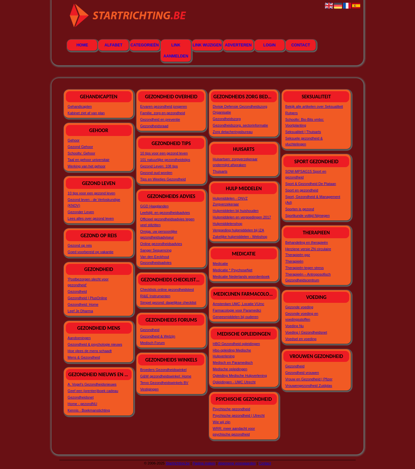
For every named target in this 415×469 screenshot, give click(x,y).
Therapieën (294, 261)
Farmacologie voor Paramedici (237, 310)
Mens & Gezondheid (84, 357)
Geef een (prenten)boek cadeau (93, 391)
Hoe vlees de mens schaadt (90, 351)
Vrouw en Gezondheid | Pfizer (309, 379)
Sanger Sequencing (156, 250)
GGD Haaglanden (154, 206)
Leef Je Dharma (80, 311)
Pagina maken (204, 463)
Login (269, 45)
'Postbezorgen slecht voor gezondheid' (88, 282)
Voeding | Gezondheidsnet (306, 332)
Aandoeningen (79, 338)
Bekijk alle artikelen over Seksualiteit (314, 106)
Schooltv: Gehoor (81, 153)
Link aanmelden (175, 50)
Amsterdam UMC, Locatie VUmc (238, 304)
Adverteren (238, 45)
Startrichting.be (178, 463)
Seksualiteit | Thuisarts (303, 132)
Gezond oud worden (156, 173)
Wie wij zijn (221, 422)
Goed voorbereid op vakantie (90, 252)
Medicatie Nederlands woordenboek (241, 276)
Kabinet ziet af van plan (86, 113)
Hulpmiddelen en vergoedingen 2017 (242, 217)
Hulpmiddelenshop (227, 224)
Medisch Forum (152, 343)
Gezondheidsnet (81, 397)
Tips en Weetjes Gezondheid (163, 179)
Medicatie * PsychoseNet (232, 270)
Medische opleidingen (230, 369)
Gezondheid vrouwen (302, 373)
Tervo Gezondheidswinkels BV (164, 383)
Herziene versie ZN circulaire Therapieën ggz (308, 252)
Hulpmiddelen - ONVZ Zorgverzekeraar (230, 201)
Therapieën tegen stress (304, 268)
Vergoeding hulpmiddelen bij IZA (238, 230)
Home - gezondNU (82, 404)
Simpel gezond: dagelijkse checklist (168, 302)
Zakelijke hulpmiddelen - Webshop (240, 237)
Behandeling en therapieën (306, 242)
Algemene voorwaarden (237, 463)
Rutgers (291, 113)
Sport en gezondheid (301, 190)
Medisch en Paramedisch (233, 362)
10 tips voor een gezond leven (91, 193)
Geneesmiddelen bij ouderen (235, 317)
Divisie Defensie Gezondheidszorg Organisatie (240, 109)
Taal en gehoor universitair (89, 160)
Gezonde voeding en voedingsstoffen (301, 316)
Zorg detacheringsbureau (233, 132)
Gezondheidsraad (154, 126)
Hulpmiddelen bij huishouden (235, 211)
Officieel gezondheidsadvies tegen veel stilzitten (167, 222)
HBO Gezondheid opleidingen (236, 344)
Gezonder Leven (81, 212)
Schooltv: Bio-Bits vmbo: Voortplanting (304, 122)
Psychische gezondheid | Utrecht (239, 415)
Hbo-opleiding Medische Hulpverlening (232, 353)
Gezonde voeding (299, 307)
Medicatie (220, 263)
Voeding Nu (294, 326)
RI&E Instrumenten (155, 296)
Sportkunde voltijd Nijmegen (307, 215)
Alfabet (113, 45)
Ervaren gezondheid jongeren (163, 106)
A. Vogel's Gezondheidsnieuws (92, 384)
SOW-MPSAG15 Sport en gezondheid (305, 174)
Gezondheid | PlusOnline (87, 298)
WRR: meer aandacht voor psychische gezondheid (234, 431)
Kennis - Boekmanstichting (89, 410)
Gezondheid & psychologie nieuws (95, 344)
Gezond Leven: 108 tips (159, 166)
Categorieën (145, 45)
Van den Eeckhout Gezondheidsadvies (156, 260)
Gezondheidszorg (227, 119)
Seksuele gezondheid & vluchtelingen (304, 141)
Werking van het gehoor (87, 166)
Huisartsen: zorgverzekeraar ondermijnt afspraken (235, 162)
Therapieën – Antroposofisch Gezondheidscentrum (308, 277)
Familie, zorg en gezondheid (162, 113)
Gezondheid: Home (83, 304)
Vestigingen (149, 389)
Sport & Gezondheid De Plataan (310, 184)
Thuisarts (220, 171)
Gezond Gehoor (80, 147)
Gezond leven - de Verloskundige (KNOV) (94, 202)
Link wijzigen (207, 45)
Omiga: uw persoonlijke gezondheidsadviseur (158, 234)
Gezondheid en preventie (160, 119)
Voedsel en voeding (300, 339)
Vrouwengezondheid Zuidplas (308, 386)
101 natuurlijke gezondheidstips (165, 160)
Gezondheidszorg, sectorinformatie (240, 125)
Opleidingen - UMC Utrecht (234, 382)
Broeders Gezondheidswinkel (163, 370)
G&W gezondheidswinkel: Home (165, 376)
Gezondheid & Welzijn (157, 336)
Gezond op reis (80, 245)
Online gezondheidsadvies (161, 244)
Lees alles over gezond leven (91, 218)
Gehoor (74, 140)
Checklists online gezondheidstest (167, 289)
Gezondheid (77, 291)
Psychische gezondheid (231, 409)
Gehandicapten (80, 106)
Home (82, 45)
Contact (300, 45)
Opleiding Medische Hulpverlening (240, 375)
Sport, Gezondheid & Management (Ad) (312, 199)
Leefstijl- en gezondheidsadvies (165, 213)
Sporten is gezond (299, 209)
